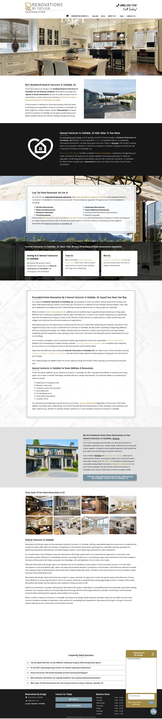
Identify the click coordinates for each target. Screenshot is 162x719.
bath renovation (48, 218)
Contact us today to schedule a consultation (49, 353)
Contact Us (131, 16)
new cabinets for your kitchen (70, 218)
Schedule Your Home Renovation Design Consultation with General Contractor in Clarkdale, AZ (109, 477)
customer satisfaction (115, 340)
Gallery (95, 16)
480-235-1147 (107, 461)
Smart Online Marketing (137, 703)
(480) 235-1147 (126, 5)
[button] (82, 663)
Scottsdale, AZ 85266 (34, 698)
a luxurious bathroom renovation (89, 343)
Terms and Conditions (90, 718)
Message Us (74, 700)
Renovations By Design (69, 153)
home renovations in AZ (56, 312)
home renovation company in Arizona (90, 197)
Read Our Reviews (73, 706)
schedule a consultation (122, 463)
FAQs (122, 16)
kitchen (97, 140)
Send (151, 702)
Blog (103, 16)
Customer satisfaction (113, 260)
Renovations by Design (113, 455)
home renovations (103, 153)
